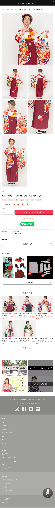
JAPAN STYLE (6, 440)
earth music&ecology (9, 461)
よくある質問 (6, 499)
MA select (5, 422)
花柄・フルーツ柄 (7, 433)
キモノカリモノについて (9, 480)
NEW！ (4, 419)
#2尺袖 (11, 200)
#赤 (28, 200)
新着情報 (4, 476)
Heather (4, 450)
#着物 (4, 200)
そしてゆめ (5, 454)
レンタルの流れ (6, 483)
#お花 (22, 200)
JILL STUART (5, 447)
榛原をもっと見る (27, 348)
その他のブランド (7, 468)
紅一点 (4, 443)
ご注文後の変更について (9, 490)
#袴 (17, 200)
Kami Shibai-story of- (9, 457)
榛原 (3, 192)
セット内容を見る (37, 282)
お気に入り (52, 3)
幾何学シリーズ (6, 429)
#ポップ (38, 200)
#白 (32, 200)
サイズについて (6, 487)
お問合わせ (5, 502)
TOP (48, 493)
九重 (3, 436)
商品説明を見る (37, 243)
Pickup (4, 426)
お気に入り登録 (27, 218)
